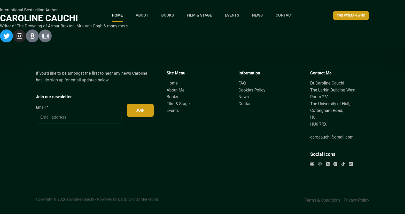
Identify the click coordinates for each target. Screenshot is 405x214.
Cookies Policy (251, 90)
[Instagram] (335, 164)
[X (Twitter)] (328, 164)
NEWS (257, 15)
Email (42, 107)
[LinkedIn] (351, 164)
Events (173, 110)
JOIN (140, 110)
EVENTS (232, 15)
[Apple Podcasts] (320, 164)
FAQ (242, 83)
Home (172, 83)
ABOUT (142, 15)
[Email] (312, 164)
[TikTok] (343, 164)
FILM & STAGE (199, 15)
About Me (175, 90)
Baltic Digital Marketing (138, 199)
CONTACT (284, 15)
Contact (245, 103)
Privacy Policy (356, 200)
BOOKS (167, 15)
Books (172, 96)
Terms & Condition (321, 200)
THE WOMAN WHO (351, 15)
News (243, 96)
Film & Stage (178, 103)
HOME (117, 15)
